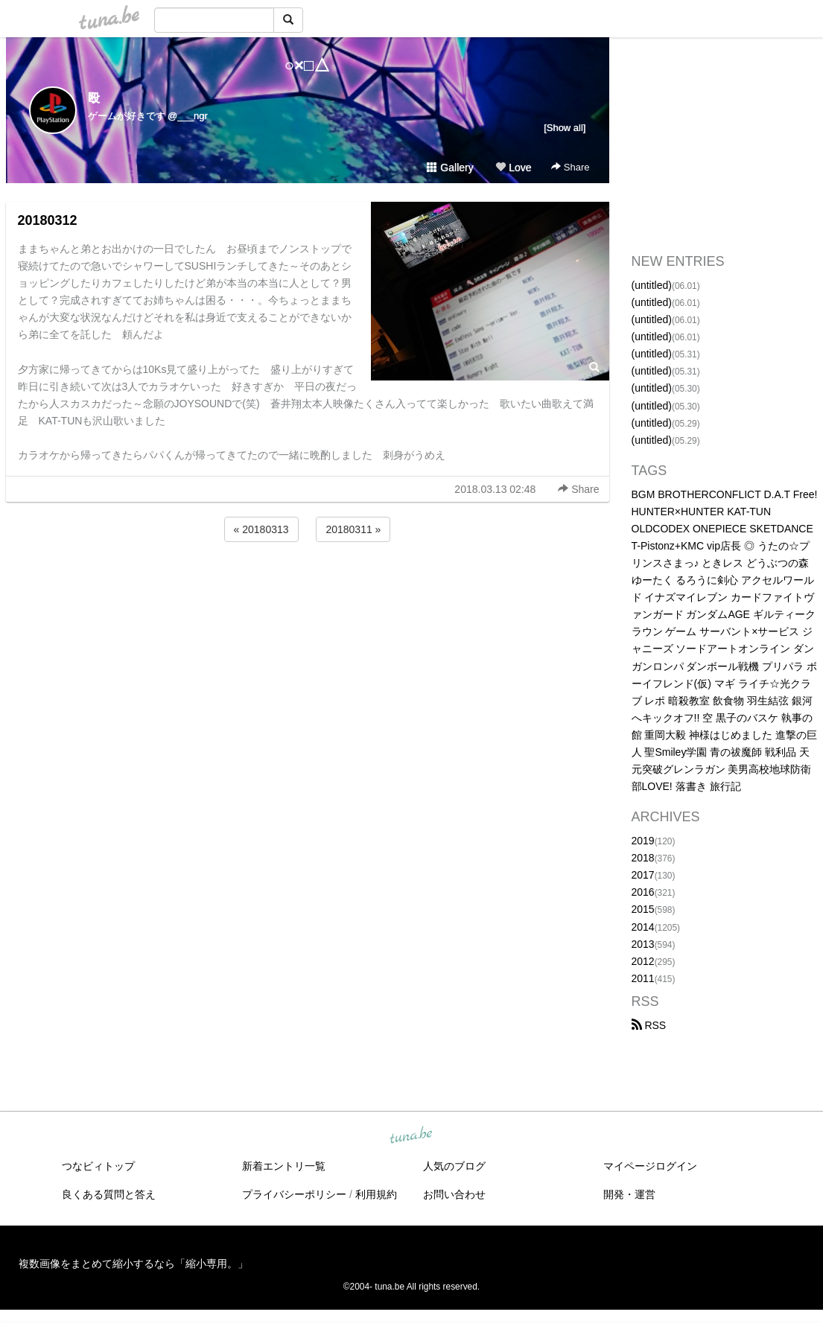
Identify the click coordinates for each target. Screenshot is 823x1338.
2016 (643, 892)
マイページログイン (650, 1166)
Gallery (450, 167)
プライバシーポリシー (294, 1194)
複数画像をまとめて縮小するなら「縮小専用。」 (133, 1263)
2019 (643, 841)
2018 (643, 858)
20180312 (47, 220)
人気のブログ (454, 1166)
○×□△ (307, 65)
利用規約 (376, 1194)
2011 (643, 978)
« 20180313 (261, 529)
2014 (643, 927)
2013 (643, 944)
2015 (643, 909)
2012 (643, 961)
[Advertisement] (307, 585)
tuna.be (411, 1136)
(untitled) (652, 285)
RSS (649, 1025)
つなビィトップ (98, 1166)
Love (513, 167)
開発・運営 (629, 1194)
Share (570, 167)
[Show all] (564, 127)
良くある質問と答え (109, 1194)
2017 (643, 875)
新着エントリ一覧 (283, 1166)
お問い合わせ (454, 1194)
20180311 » (353, 529)
